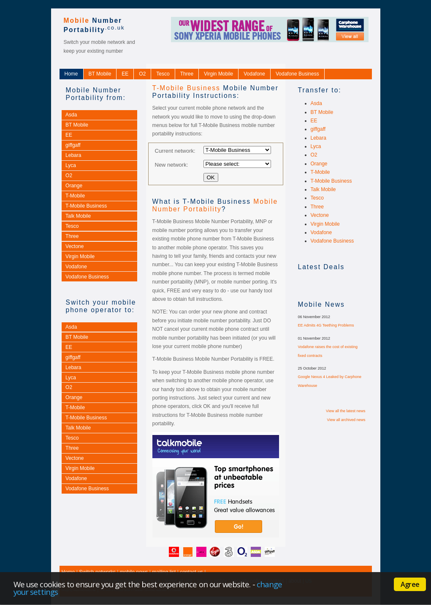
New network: (171, 164)
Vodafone (254, 74)
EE (125, 74)
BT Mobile (100, 74)
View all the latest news (345, 411)
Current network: (175, 151)
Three (186, 74)
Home (71, 74)
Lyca (70, 165)
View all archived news (346, 420)
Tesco (162, 74)
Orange (73, 186)
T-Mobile (75, 196)
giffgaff (73, 145)
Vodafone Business (297, 74)
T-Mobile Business (86, 206)
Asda (71, 115)
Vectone (74, 246)
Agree (410, 584)
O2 (142, 74)
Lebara (73, 155)
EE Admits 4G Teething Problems (326, 325)
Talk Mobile (78, 216)
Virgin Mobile (218, 74)
